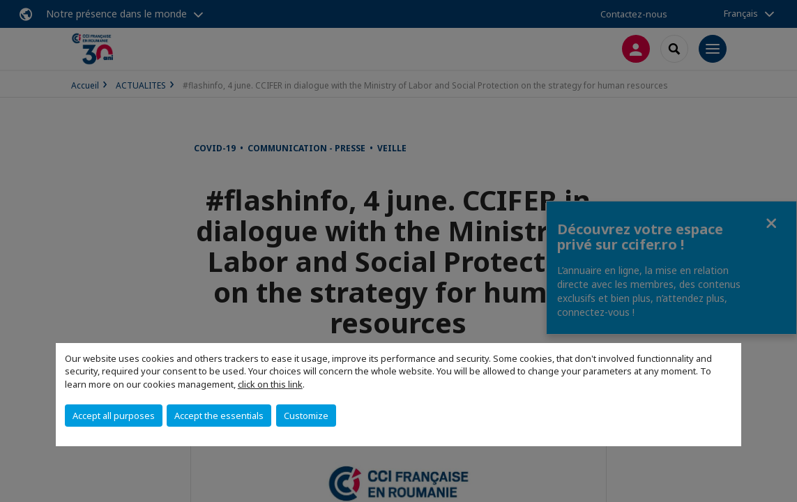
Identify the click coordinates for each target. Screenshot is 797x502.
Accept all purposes (114, 415)
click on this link (270, 384)
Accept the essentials (219, 415)
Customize (306, 415)
